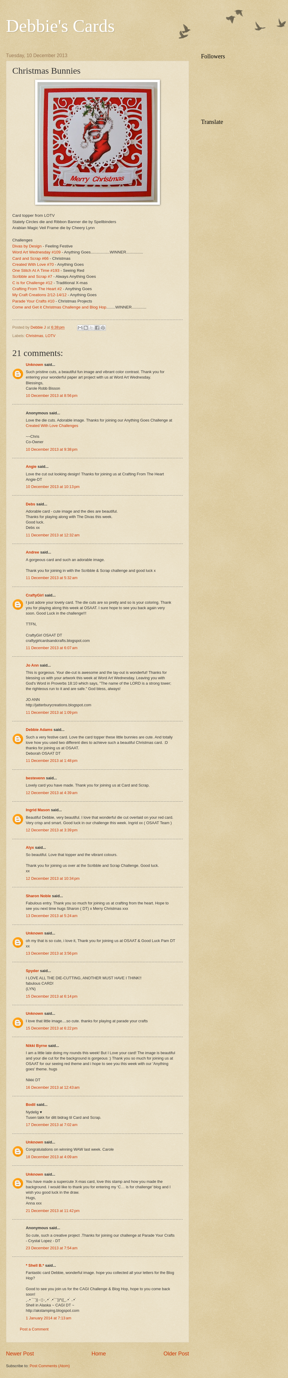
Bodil (30, 1104)
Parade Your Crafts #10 (33, 301)
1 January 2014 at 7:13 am (48, 1318)
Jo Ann (32, 665)
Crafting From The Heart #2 (37, 289)
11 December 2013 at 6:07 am (51, 648)
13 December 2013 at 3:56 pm (51, 953)
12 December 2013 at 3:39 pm (51, 830)
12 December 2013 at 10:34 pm (53, 878)
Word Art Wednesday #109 (36, 252)
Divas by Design (27, 246)
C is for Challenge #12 (32, 283)
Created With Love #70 (33, 264)
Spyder (32, 970)
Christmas (34, 335)
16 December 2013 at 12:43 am (53, 1087)
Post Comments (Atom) (50, 1366)
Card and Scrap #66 (30, 258)
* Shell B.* (35, 1265)
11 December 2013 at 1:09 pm (51, 712)
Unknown (34, 364)
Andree (32, 552)
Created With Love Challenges (52, 425)
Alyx (30, 847)
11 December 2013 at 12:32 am (53, 535)
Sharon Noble (38, 896)
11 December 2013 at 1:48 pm (51, 760)
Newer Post (20, 1354)
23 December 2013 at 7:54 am (51, 1248)
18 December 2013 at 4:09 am (51, 1157)
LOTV (50, 335)
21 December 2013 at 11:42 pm (53, 1210)
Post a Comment (34, 1329)
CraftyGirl (35, 595)
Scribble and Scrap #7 (32, 276)
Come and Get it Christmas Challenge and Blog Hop (59, 307)
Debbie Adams (39, 729)
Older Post (176, 1354)
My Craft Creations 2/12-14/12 (39, 295)
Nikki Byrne (36, 1045)
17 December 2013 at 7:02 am (51, 1124)
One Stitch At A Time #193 (35, 270)
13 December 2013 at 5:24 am (51, 915)
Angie (31, 466)
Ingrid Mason (38, 810)
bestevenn (35, 778)
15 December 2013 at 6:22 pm (51, 1028)
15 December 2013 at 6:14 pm (51, 996)
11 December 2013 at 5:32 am (51, 577)
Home (99, 1354)
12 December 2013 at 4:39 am (51, 792)
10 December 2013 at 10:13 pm (53, 486)
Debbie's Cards (60, 26)
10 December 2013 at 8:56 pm (51, 395)
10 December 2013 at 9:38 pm (51, 449)
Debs (30, 504)
